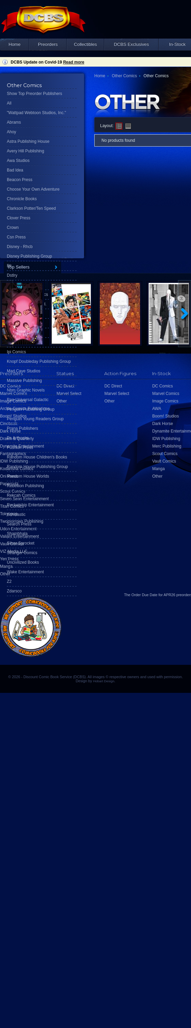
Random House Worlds (28, 476)
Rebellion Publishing (25, 485)
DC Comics (162, 386)
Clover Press (18, 218)
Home (15, 44)
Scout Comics (164, 453)
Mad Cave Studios (23, 371)
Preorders (48, 44)
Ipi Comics (16, 351)
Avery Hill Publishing (25, 151)
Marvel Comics (165, 393)
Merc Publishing (166, 446)
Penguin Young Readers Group (35, 418)
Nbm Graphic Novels (26, 390)
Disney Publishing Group (29, 256)
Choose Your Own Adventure (33, 189)
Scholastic (16, 514)
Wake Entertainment (25, 572)
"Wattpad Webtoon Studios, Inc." (36, 112)
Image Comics (165, 401)
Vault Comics (164, 461)
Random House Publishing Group (37, 466)
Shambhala (17, 533)
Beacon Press (19, 179)
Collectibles (85, 44)
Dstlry (12, 275)
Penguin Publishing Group (30, 409)
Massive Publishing (24, 380)
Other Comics (124, 75)
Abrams (14, 122)
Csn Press (16, 237)
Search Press (19, 524)
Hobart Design (103, 681)
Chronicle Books (22, 198)
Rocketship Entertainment (30, 505)
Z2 (9, 581)
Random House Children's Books (37, 457)
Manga (6, 566)
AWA (156, 408)
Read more (73, 62)
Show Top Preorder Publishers (34, 93)
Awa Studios (18, 160)
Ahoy (11, 131)
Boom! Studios (165, 416)
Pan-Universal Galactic (28, 399)
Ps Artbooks (18, 438)
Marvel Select (116, 393)
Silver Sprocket (21, 543)
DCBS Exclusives (131, 44)
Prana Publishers (22, 428)
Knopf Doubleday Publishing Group (39, 361)
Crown (13, 227)
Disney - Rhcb (19, 246)
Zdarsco (14, 591)
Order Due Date (145, 595)
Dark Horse (162, 423)
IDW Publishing (166, 438)
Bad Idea (15, 170)
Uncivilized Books (23, 562)
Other (5, 574)
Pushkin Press (20, 447)
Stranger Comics (22, 552)
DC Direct (113, 386)
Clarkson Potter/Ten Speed (31, 208)
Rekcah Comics (21, 495)
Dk (9, 265)
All (9, 103)
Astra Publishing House (28, 141)
